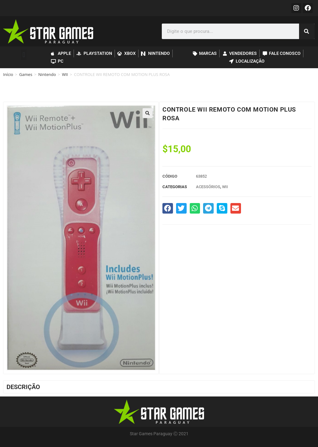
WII (65, 74)
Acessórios (208, 186)
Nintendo (47, 74)
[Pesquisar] (307, 31)
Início (8, 74)
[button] (24, 55)
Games (25, 74)
